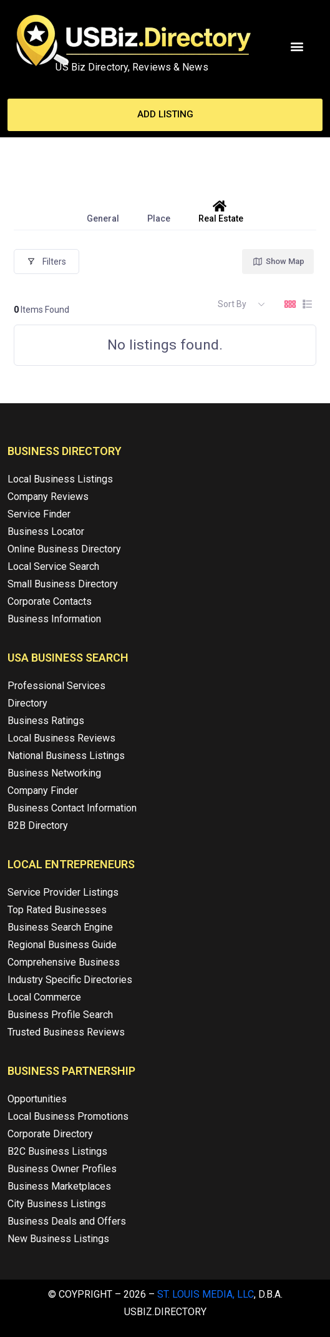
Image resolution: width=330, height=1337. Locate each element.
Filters (46, 262)
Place (158, 211)
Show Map (278, 261)
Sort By (232, 304)
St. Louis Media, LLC (205, 1294)
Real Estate (220, 211)
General (103, 211)
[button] (297, 46)
